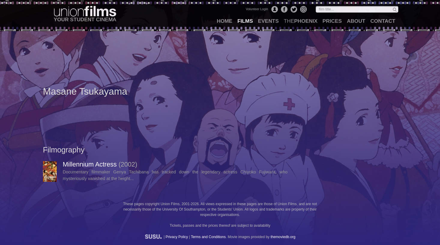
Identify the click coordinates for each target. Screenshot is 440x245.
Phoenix (300, 21)
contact (382, 21)
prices (332, 21)
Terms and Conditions (208, 237)
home (224, 21)
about (356, 21)
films (245, 21)
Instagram (303, 9)
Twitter (294, 9)
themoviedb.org (282, 237)
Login (274, 9)
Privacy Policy (177, 237)
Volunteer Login (257, 9)
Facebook (284, 9)
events (268, 21)
